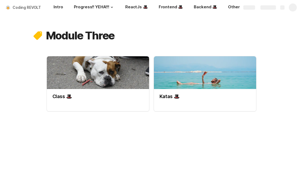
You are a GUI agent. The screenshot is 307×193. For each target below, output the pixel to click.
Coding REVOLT (27, 7)
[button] (112, 7)
